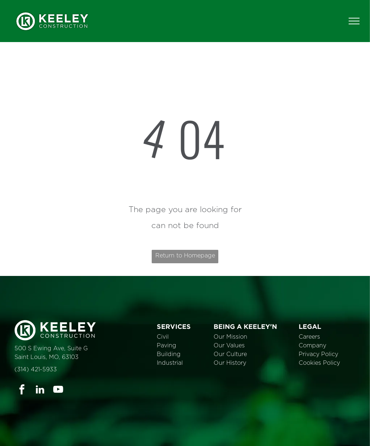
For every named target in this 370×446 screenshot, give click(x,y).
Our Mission (230, 337)
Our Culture (230, 354)
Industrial (170, 363)
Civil (163, 337)
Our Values (229, 345)
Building (169, 354)
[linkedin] (40, 390)
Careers (309, 337)
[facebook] (21, 390)
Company (312, 345)
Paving (166, 345)
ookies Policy (321, 363)
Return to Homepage (185, 256)
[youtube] (58, 390)
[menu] (354, 21)
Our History (230, 363)
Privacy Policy (318, 354)
